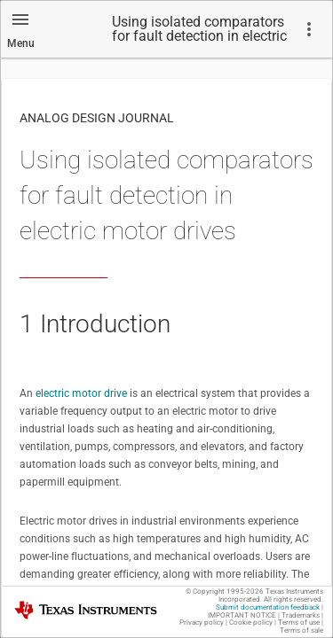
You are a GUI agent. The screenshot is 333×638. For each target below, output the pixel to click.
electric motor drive (81, 393)
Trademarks (300, 615)
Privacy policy (201, 622)
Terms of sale (301, 630)
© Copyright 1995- (225, 591)
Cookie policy (251, 622)
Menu (21, 43)
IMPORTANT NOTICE (242, 615)
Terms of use (299, 622)
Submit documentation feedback (268, 607)
